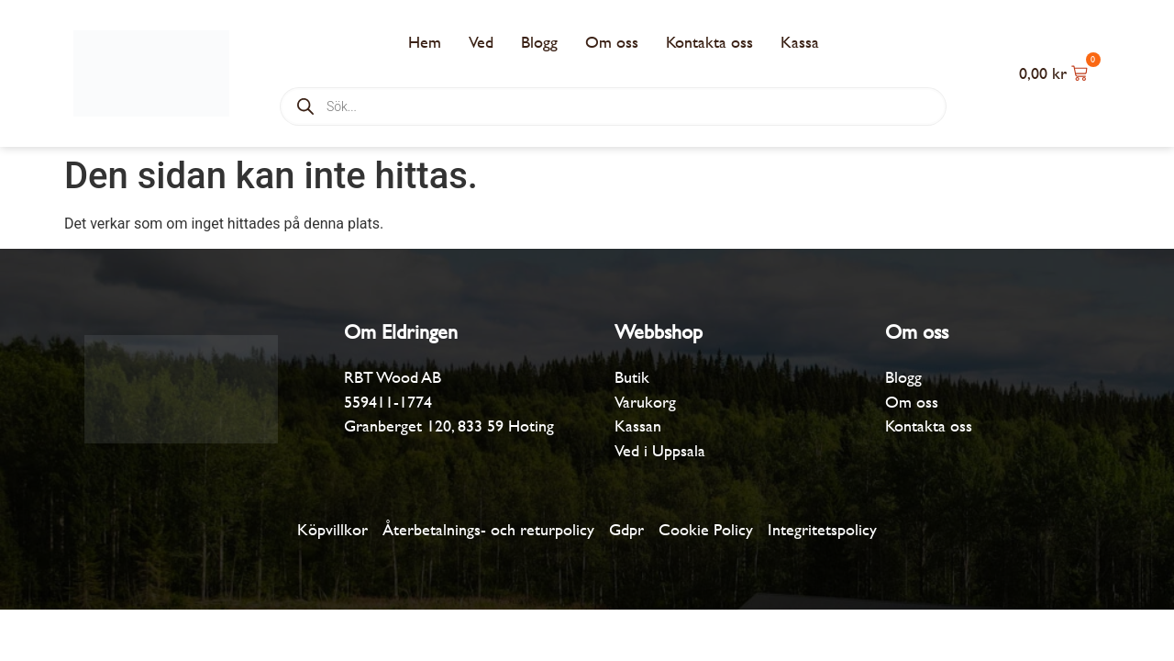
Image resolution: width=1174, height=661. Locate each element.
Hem (424, 41)
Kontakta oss (709, 41)
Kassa (800, 41)
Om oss (611, 41)
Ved (481, 41)
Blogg (539, 41)
